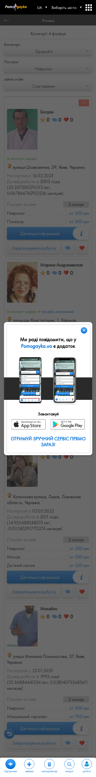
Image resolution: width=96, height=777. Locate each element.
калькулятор (49, 766)
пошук (69, 766)
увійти (87, 766)
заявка (29, 766)
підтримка (10, 766)
